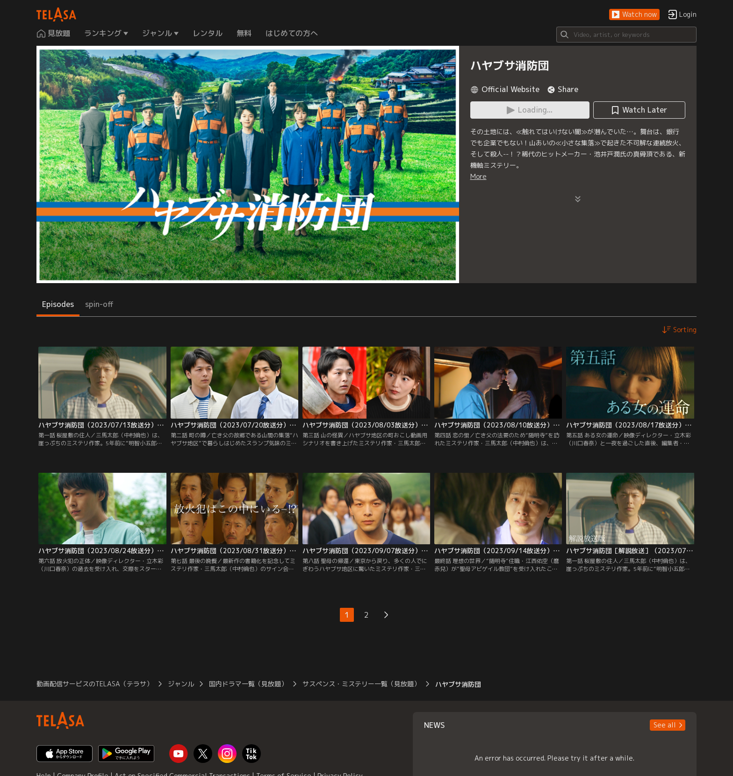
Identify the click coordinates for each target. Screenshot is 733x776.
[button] (634, 15)
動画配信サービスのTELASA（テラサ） (94, 683)
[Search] (626, 35)
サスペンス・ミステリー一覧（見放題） (361, 683)
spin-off (99, 304)
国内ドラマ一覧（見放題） (248, 683)
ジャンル (181, 683)
